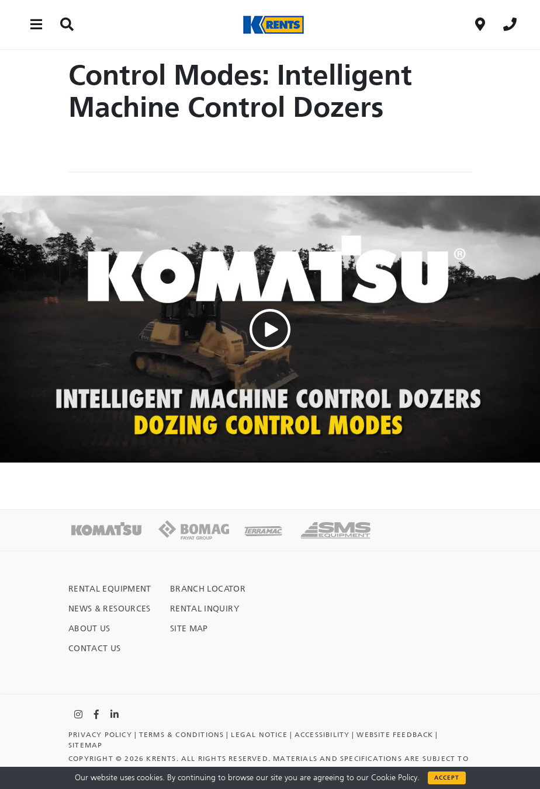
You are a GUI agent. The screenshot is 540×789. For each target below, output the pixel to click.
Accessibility (322, 735)
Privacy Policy (100, 735)
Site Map (189, 629)
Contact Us (94, 649)
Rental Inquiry (204, 609)
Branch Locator (207, 589)
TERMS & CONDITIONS (181, 735)
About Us (89, 629)
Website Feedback (394, 735)
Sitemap (85, 745)
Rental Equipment (109, 589)
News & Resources (109, 609)
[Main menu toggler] (36, 24)
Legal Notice (259, 735)
